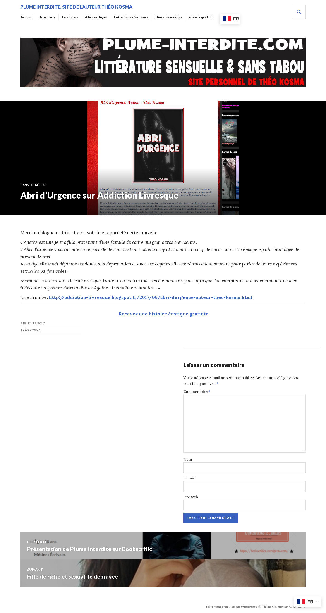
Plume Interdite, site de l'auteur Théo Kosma (76, 6)
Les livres (70, 17)
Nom (187, 459)
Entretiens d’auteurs (131, 17)
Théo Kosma (30, 330)
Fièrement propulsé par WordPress (231, 606)
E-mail (189, 478)
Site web (190, 497)
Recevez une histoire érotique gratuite (164, 314)
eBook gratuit (201, 17)
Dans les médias (168, 17)
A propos (47, 17)
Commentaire (196, 391)
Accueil (26, 17)
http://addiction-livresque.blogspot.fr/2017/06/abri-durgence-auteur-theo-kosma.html (150, 297)
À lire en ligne (96, 17)
